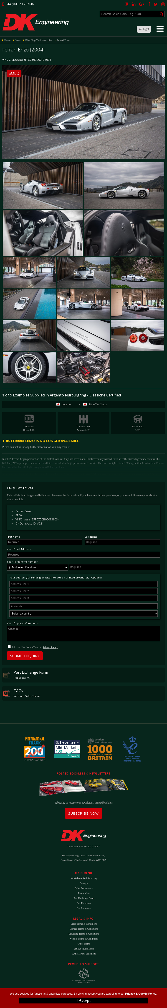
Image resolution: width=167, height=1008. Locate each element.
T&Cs (21, 693)
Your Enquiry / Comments (22, 623)
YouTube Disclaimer (83, 948)
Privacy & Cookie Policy (140, 993)
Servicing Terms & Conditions (83, 933)
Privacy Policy (50, 647)
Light (144, 29)
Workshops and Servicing (84, 878)
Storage (84, 883)
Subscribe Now (83, 813)
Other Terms (84, 943)
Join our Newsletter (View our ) (35, 647)
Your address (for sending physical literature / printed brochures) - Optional (55, 577)
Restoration (84, 893)
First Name (13, 536)
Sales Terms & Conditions (84, 923)
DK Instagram (84, 908)
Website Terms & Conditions (83, 938)
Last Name (91, 536)
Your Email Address (18, 549)
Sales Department (84, 888)
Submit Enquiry (24, 655)
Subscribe (59, 802)
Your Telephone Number (22, 561)
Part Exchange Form (25, 674)
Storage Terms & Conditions (84, 928)
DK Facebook (84, 903)
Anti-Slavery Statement (84, 953)
